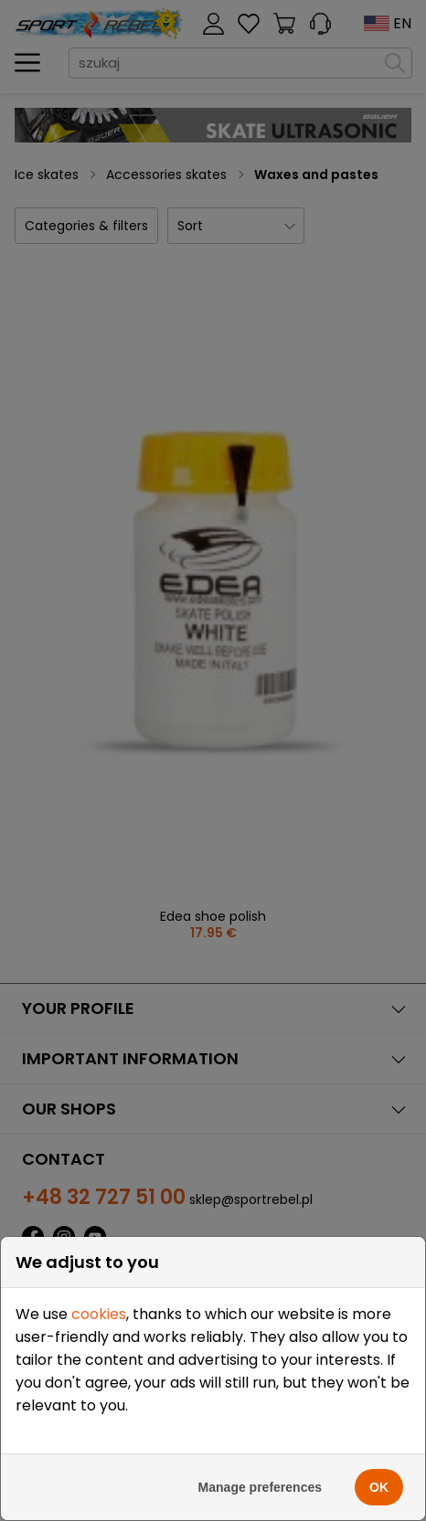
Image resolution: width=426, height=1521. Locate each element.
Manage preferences (260, 1487)
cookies (98, 1314)
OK (379, 1487)
